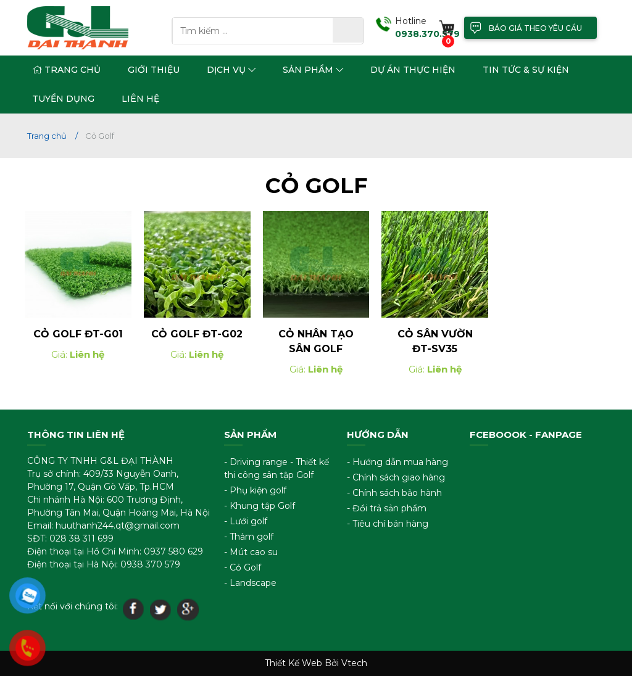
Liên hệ (140, 98)
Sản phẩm (313, 69)
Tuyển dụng (63, 98)
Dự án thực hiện (412, 69)
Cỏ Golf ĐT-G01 (78, 334)
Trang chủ (66, 69)
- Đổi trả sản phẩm (386, 508)
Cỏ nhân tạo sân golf (316, 342)
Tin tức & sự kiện (526, 69)
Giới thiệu (154, 69)
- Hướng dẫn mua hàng (397, 462)
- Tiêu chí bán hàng (387, 523)
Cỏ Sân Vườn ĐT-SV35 (435, 342)
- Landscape (250, 582)
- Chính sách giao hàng (396, 477)
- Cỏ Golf (242, 567)
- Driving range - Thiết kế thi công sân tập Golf (276, 468)
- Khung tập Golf (259, 505)
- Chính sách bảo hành (394, 492)
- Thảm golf (248, 536)
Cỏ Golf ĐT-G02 (197, 334)
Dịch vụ (231, 69)
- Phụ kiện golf (255, 490)
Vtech (354, 663)
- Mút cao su (251, 552)
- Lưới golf (245, 521)
